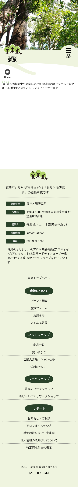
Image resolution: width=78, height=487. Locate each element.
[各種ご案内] (68, 53)
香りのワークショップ (39, 388)
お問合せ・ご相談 (39, 418)
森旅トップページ (39, 277)
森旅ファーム (39, 308)
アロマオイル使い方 (39, 425)
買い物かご (39, 352)
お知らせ (39, 315)
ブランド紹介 (39, 300)
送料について (39, 366)
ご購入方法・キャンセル (39, 359)
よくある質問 (39, 322)
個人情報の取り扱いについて (39, 440)
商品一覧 (39, 344)
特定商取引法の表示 (39, 447)
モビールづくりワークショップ (39, 396)
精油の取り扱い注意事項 (39, 432)
